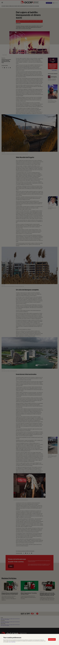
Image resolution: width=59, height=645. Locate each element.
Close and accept (52, 639)
